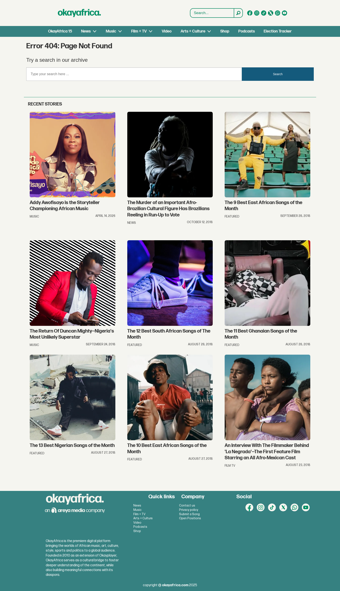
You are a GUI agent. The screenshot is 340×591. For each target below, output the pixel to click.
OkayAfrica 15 (60, 31)
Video (167, 31)
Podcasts (246, 31)
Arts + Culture (193, 31)
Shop (224, 31)
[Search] (238, 13)
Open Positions (190, 518)
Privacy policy (188, 510)
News (86, 31)
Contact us (187, 505)
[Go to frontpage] (79, 13)
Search (278, 74)
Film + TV (139, 31)
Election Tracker (278, 31)
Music (111, 31)
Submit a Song (189, 514)
